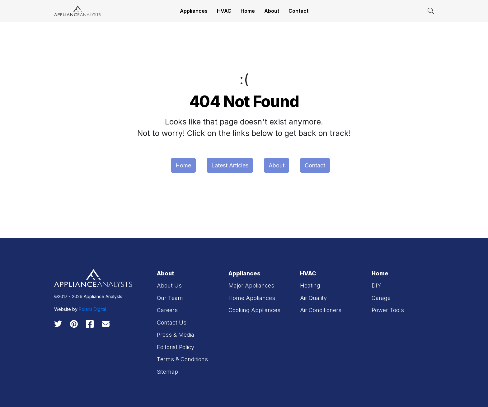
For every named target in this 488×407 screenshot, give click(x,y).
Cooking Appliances (254, 310)
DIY (376, 285)
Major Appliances (251, 285)
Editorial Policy (175, 347)
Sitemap (167, 371)
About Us (169, 285)
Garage (381, 298)
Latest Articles (229, 165)
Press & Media (175, 334)
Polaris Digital (92, 309)
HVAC (224, 11)
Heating (310, 285)
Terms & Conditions (182, 359)
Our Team (170, 298)
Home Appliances (251, 298)
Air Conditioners (320, 310)
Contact (298, 11)
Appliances (194, 11)
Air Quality (313, 298)
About (271, 11)
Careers (167, 310)
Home (248, 11)
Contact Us (171, 322)
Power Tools (388, 310)
